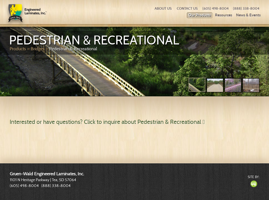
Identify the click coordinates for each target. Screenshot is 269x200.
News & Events (248, 15)
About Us (163, 8)
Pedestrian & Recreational (73, 48)
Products (18, 48)
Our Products (199, 15)
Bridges (38, 48)
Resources (223, 15)
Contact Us (187, 8)
